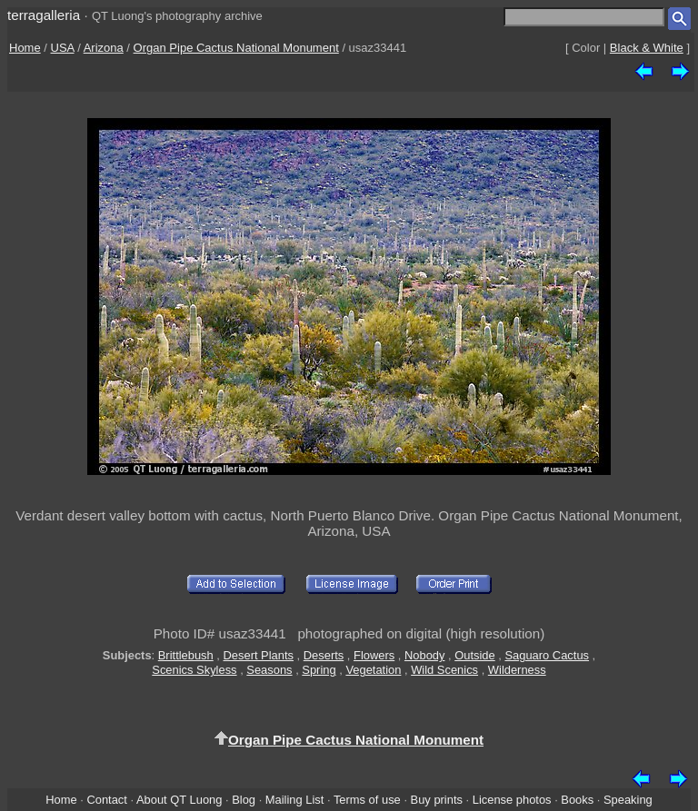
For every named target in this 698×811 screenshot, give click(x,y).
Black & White (646, 47)
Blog (243, 799)
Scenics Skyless (194, 670)
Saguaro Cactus (546, 655)
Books (577, 799)
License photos (512, 799)
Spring (318, 670)
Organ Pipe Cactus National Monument (236, 47)
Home (25, 47)
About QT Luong (179, 799)
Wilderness (517, 670)
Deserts (324, 655)
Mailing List (294, 799)
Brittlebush (186, 655)
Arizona (104, 47)
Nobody (424, 655)
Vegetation (373, 670)
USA (63, 47)
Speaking (628, 799)
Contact (106, 799)
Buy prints (437, 799)
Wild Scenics (444, 670)
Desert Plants (259, 655)
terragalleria (43, 15)
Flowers (374, 655)
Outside (474, 655)
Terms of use (367, 799)
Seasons (269, 670)
